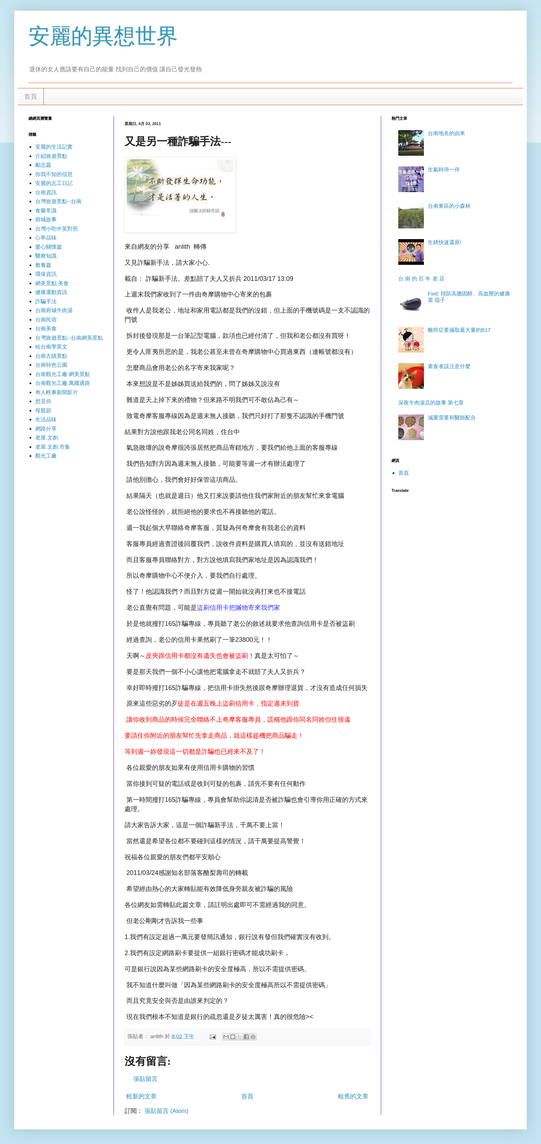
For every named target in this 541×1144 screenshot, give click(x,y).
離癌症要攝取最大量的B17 (459, 330)
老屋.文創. (47, 437)
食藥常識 (46, 210)
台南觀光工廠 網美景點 (62, 374)
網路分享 (46, 429)
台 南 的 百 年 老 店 (421, 278)
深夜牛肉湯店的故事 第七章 (431, 403)
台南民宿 (46, 319)
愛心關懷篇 (48, 247)
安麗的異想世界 (103, 36)
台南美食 (46, 328)
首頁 (30, 96)
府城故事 (46, 219)
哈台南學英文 (51, 347)
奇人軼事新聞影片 (56, 392)
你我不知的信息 (54, 174)
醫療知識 (46, 256)
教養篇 (43, 265)
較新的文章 (141, 1096)
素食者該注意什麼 (449, 366)
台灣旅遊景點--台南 (58, 201)
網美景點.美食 (52, 283)
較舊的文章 (353, 1096)
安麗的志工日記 (54, 183)
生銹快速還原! (444, 242)
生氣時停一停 (444, 169)
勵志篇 (43, 165)
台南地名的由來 (446, 133)
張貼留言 (145, 1079)
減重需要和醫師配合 (452, 417)
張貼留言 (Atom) (167, 1111)
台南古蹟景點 (51, 356)
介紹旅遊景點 (51, 156)
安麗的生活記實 (54, 147)
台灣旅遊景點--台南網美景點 (69, 338)
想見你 (43, 401)
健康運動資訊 (51, 292)
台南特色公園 (51, 365)
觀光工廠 (46, 456)
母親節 (43, 410)
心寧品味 (46, 238)
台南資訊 (46, 192)
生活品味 (46, 419)
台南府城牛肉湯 (54, 310)
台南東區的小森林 (449, 206)
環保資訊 (46, 274)
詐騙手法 (46, 301)
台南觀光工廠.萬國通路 (62, 383)
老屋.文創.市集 (52, 447)
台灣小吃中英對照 (56, 229)
